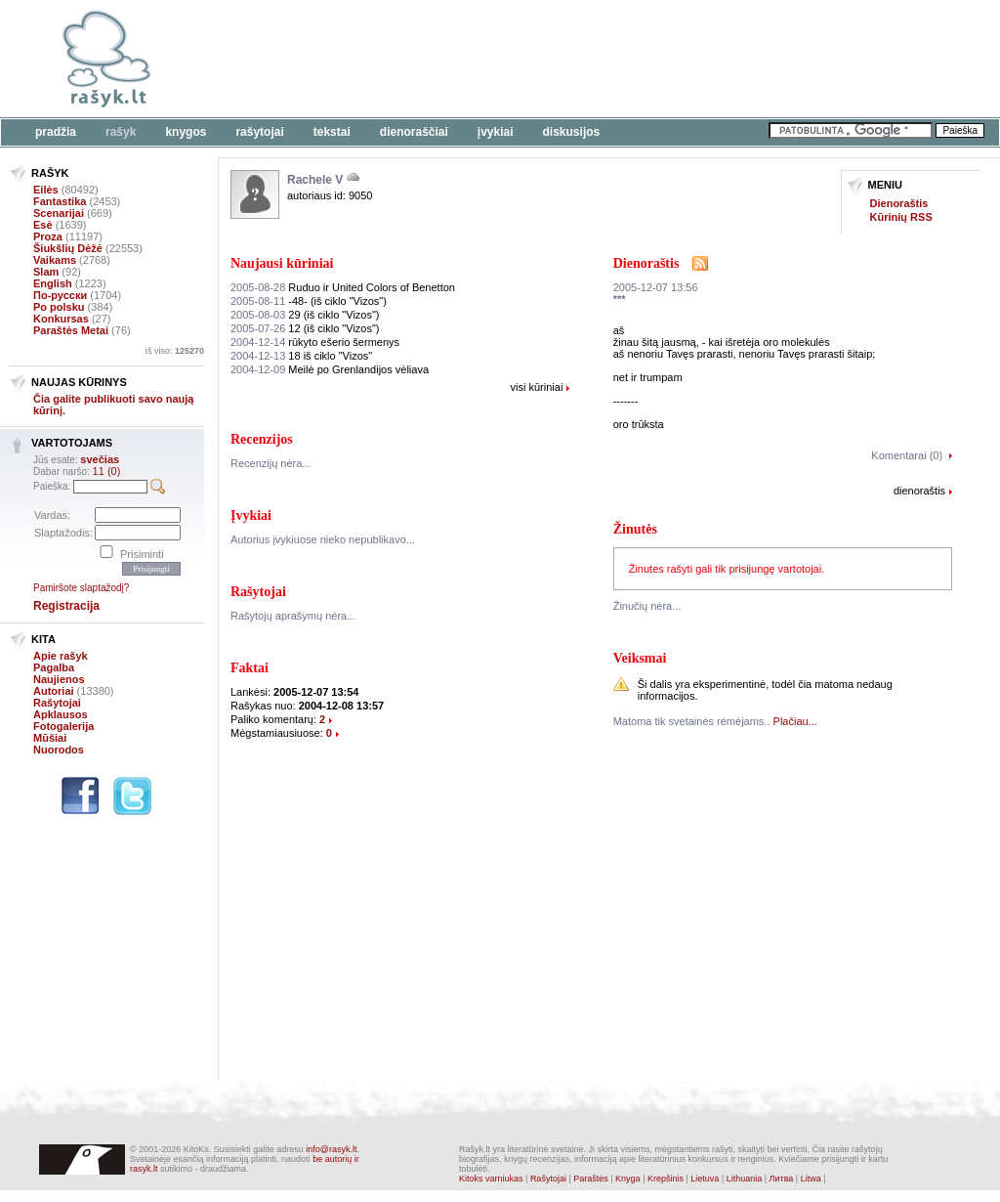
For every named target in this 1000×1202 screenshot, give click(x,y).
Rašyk (120, 132)
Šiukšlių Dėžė (68, 248)
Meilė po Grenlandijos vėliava (329, 369)
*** (619, 299)
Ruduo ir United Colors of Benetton (342, 287)
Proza (47, 236)
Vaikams (54, 260)
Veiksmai (640, 658)
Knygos (185, 132)
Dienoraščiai (414, 132)
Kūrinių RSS (901, 217)
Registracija (66, 606)
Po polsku (59, 307)
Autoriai (53, 691)
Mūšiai (49, 738)
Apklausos (60, 714)
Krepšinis (665, 1178)
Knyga (628, 1178)
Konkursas (61, 318)
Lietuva (704, 1178)
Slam (46, 272)
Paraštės (590, 1178)
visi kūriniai (537, 387)
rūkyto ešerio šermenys (314, 342)
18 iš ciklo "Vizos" (301, 356)
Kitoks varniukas (491, 1178)
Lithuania (745, 1178)
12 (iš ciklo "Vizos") (305, 328)
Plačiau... (795, 721)
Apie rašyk (60, 656)
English (52, 283)
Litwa (811, 1178)
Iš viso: (174, 351)
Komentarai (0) (906, 455)
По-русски (60, 295)
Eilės (46, 189)
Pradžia (55, 132)
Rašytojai (259, 132)
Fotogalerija (63, 726)
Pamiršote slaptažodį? (81, 587)
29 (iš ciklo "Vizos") (305, 315)
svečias (99, 459)
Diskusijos (572, 132)
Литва (782, 1178)
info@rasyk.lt (331, 1149)
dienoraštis (919, 490)
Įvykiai (496, 132)
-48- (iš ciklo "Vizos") (308, 301)
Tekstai (332, 132)
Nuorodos (58, 749)
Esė (43, 225)
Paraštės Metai (70, 330)
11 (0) (107, 471)
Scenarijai (58, 213)
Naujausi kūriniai (281, 263)
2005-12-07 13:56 (655, 287)
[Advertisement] (600, 58)
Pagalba (53, 667)
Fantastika (59, 201)
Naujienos (59, 679)
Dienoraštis (899, 203)
